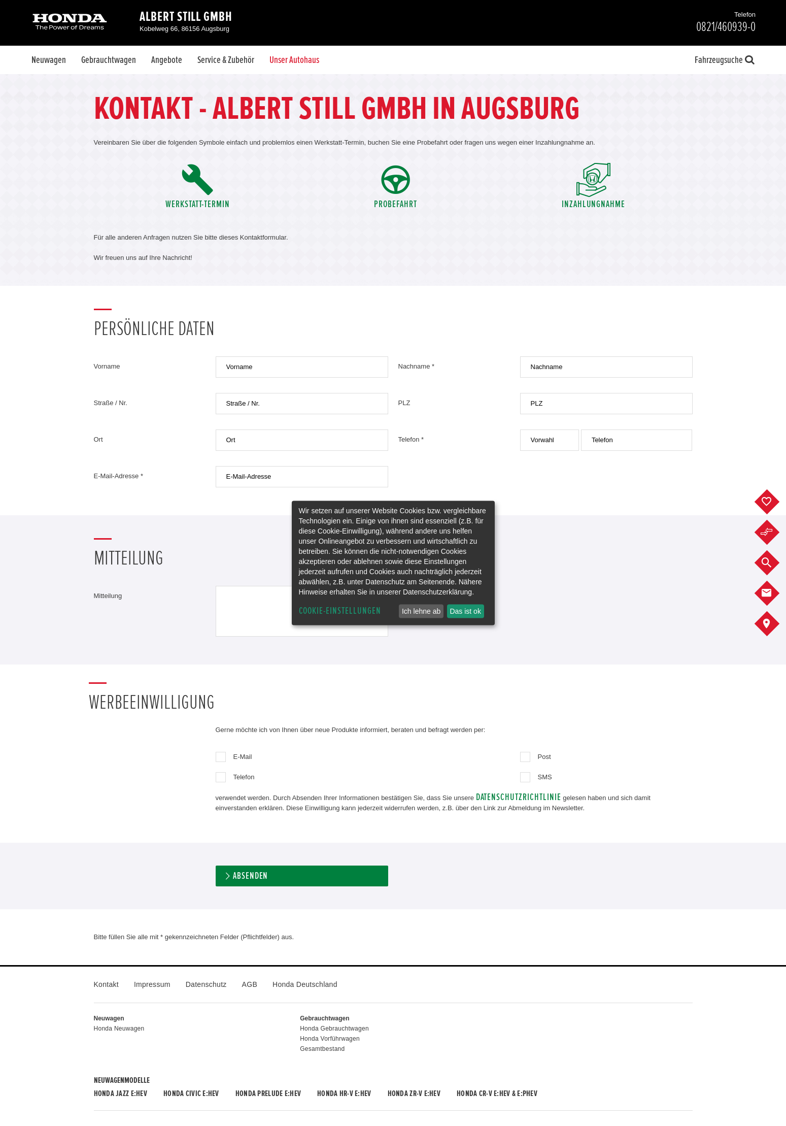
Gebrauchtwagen (108, 60)
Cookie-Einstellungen (340, 611)
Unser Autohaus (294, 60)
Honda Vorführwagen (330, 1038)
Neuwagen (48, 60)
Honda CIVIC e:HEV (191, 1093)
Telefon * (411, 439)
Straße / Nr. (110, 403)
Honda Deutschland (304, 984)
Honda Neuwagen (119, 1028)
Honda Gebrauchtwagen (334, 1028)
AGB (249, 984)
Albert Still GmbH (186, 16)
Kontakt (106, 984)
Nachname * (416, 366)
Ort (98, 439)
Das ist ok (465, 611)
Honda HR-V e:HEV (344, 1093)
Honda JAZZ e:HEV (120, 1093)
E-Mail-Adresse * (119, 476)
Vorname (107, 366)
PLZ (404, 403)
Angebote (166, 60)
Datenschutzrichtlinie (518, 797)
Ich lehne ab (421, 611)
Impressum (152, 984)
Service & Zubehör (225, 60)
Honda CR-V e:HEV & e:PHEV (497, 1093)
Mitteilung (108, 596)
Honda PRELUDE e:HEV (268, 1093)
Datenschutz (206, 984)
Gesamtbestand (322, 1048)
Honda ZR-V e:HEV (414, 1093)
